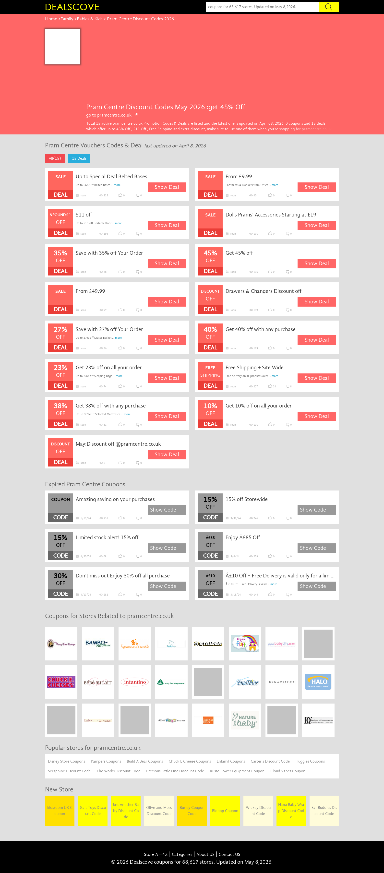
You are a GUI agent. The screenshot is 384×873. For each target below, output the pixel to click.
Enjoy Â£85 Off (243, 537)
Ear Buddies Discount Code (324, 810)
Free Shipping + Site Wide (255, 367)
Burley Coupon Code (192, 810)
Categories (182, 854)
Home (51, 19)
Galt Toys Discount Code (93, 810)
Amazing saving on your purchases (115, 499)
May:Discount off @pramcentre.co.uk (118, 444)
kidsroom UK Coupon (59, 810)
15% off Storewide (247, 499)
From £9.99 (239, 176)
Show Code (163, 510)
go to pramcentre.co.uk (112, 115)
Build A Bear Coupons (145, 761)
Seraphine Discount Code (69, 771)
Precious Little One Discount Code (175, 771)
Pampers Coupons (106, 761)
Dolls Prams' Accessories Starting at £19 (271, 215)
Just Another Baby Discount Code (126, 810)
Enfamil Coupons (231, 761)
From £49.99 (90, 291)
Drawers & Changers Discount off (263, 291)
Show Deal (167, 187)
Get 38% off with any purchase (111, 406)
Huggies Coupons (310, 761)
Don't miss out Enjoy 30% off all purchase (123, 576)
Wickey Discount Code (258, 810)
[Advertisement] (209, 65)
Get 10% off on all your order (259, 406)
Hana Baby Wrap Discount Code (291, 810)
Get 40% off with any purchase (261, 329)
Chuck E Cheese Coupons (190, 761)
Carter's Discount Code (270, 761)
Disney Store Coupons (66, 761)
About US (205, 854)
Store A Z (156, 854)
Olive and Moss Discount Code (159, 810)
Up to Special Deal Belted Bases (111, 176)
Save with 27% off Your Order (109, 329)
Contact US (229, 854)
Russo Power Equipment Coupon (237, 771)
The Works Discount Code (118, 771)
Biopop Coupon (225, 811)
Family (66, 19)
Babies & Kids (90, 19)
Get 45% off (239, 253)
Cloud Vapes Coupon (287, 771)
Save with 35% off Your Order (109, 253)
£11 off (84, 215)
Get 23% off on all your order (109, 367)
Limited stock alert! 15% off (107, 537)
